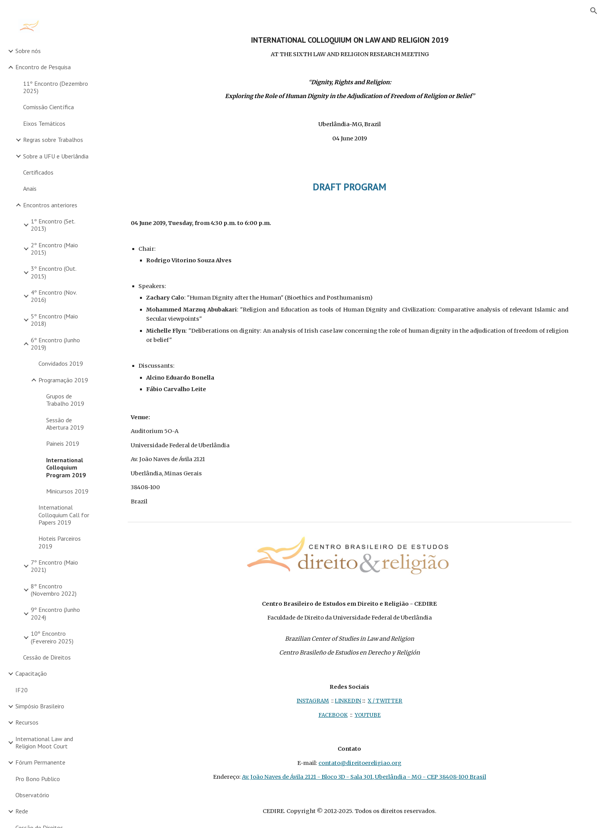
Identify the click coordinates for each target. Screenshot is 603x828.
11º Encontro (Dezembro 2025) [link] (55, 87)
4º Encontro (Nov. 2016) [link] (54, 295)
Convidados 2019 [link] (60, 363)
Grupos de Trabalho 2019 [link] (65, 399)
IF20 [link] (21, 690)
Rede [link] (21, 811)
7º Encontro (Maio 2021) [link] (54, 565)
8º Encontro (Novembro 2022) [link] (54, 589)
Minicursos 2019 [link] (67, 491)
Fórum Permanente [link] (40, 762)
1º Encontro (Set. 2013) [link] (53, 224)
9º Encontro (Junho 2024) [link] (55, 613)
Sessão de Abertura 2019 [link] (65, 423)
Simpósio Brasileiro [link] (39, 706)
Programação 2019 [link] (63, 380)
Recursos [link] (26, 722)
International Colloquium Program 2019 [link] (66, 467)
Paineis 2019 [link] (62, 443)
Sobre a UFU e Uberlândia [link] (55, 156)
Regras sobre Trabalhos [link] (53, 139)
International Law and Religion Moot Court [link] (44, 742)
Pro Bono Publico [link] (37, 779)
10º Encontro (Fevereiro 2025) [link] (52, 637)
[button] (594, 11)
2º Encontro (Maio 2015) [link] (54, 248)
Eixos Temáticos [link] (44, 123)
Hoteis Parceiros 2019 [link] (59, 542)
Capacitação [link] (31, 673)
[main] (349, 89)
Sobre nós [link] (28, 51)
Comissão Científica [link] (48, 107)
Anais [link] (30, 188)
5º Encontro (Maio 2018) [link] (54, 319)
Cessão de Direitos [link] (47, 657)
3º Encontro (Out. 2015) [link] (53, 272)
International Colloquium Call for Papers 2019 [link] (63, 514)
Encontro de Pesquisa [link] (43, 67)
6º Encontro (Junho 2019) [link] (55, 343)
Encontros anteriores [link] (50, 205)
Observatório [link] (32, 795)
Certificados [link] (38, 172)
